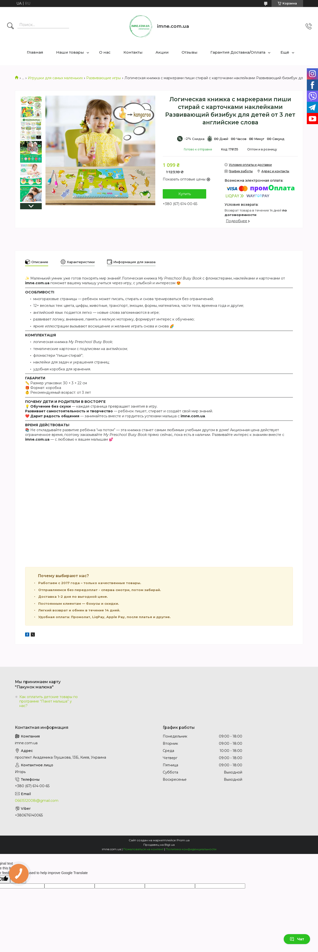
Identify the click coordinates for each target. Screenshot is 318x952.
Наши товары (70, 52)
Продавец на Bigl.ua (159, 844)
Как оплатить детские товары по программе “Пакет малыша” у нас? (48, 701)
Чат (297, 939)
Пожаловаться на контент (143, 849)
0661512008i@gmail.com (36, 800)
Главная (35, 52)
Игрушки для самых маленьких (55, 78)
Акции (162, 52)
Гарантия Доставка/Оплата (237, 52)
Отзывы (190, 52)
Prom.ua (183, 840)
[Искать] (10, 26)
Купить (184, 194)
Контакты (133, 52)
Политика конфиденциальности (191, 849)
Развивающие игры (103, 78)
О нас (105, 52)
